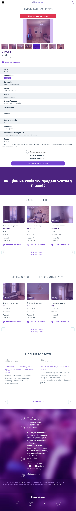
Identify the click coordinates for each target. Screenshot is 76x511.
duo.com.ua (57, 484)
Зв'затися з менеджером (38, 163)
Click (3, 3)
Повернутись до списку (38, 16)
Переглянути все (37, 252)
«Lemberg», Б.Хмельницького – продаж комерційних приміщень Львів (20, 369)
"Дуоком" (21, 482)
